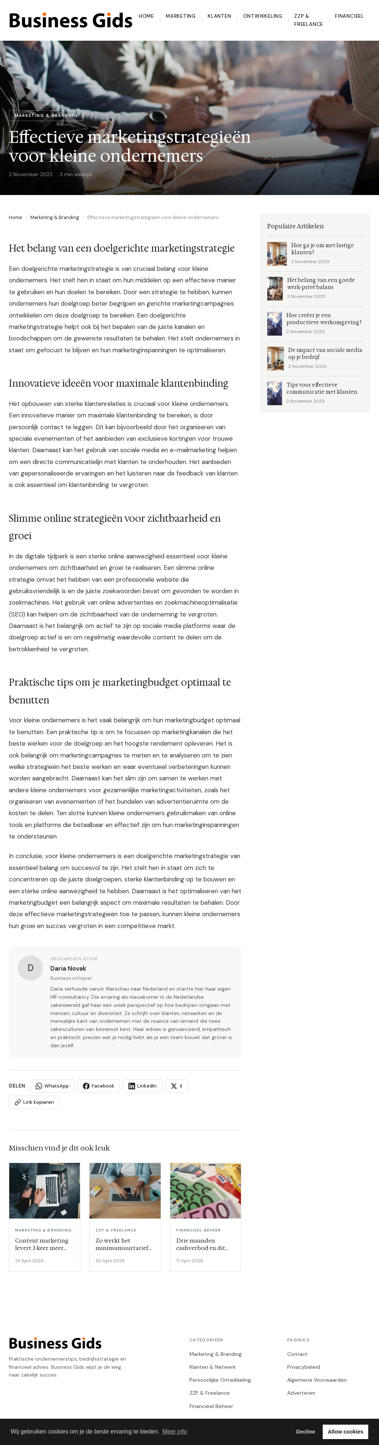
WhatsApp (52, 1086)
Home (146, 16)
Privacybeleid (303, 1367)
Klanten (219, 16)
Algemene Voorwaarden (317, 1380)
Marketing (181, 16)
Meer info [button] (174, 1431)
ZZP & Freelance (308, 20)
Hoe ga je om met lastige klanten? (322, 249)
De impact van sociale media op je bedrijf (325, 354)
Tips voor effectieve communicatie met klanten (322, 389)
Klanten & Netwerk (213, 1367)
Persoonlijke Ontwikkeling (220, 1380)
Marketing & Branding (54, 217)
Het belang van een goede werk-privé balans (321, 284)
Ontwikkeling (262, 16)
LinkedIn (142, 1086)
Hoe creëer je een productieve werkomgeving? (324, 319)
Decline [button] (305, 1432)
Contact (297, 1354)
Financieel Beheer (211, 1406)
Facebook (98, 1086)
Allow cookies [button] (345, 1432)
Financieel (349, 16)
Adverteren (301, 1392)
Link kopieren (34, 1102)
